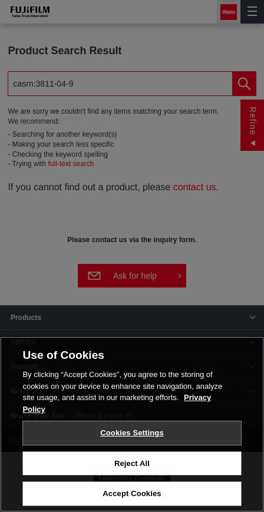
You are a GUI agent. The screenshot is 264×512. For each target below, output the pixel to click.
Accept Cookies (132, 493)
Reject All (132, 463)
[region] (132, 424)
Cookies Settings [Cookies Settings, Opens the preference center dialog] (132, 432)
